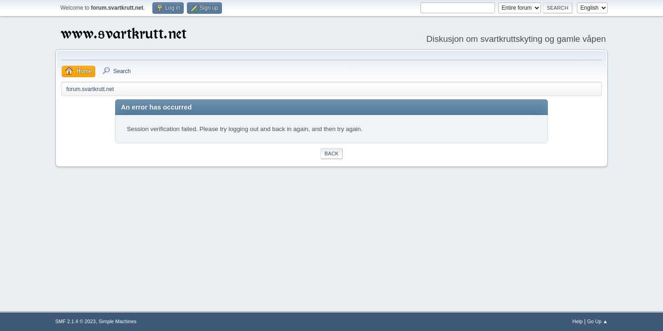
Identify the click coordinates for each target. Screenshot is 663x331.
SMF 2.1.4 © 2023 (75, 321)
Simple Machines (117, 321)
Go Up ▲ (597, 321)
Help (577, 321)
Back (331, 153)
